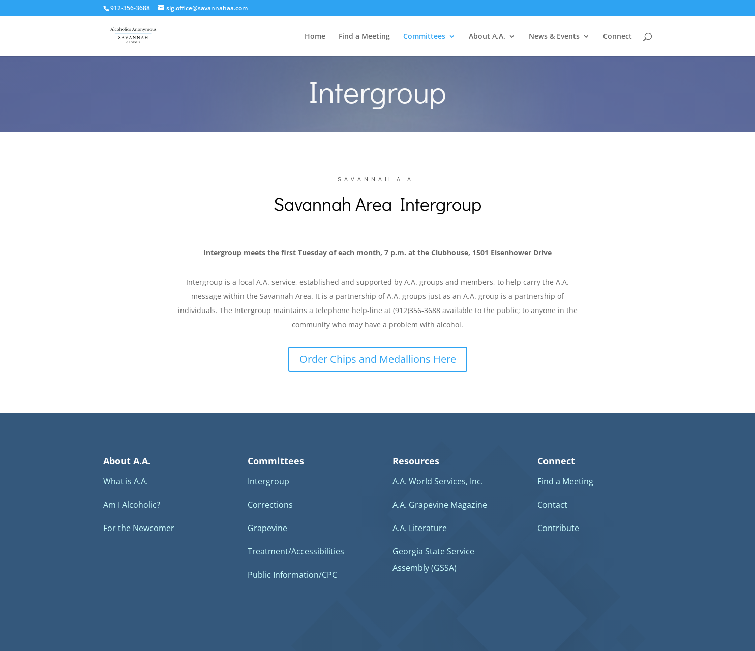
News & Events (554, 37)
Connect (617, 37)
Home (315, 37)
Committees (424, 37)
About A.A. (487, 37)
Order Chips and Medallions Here (377, 359)
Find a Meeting (364, 37)
